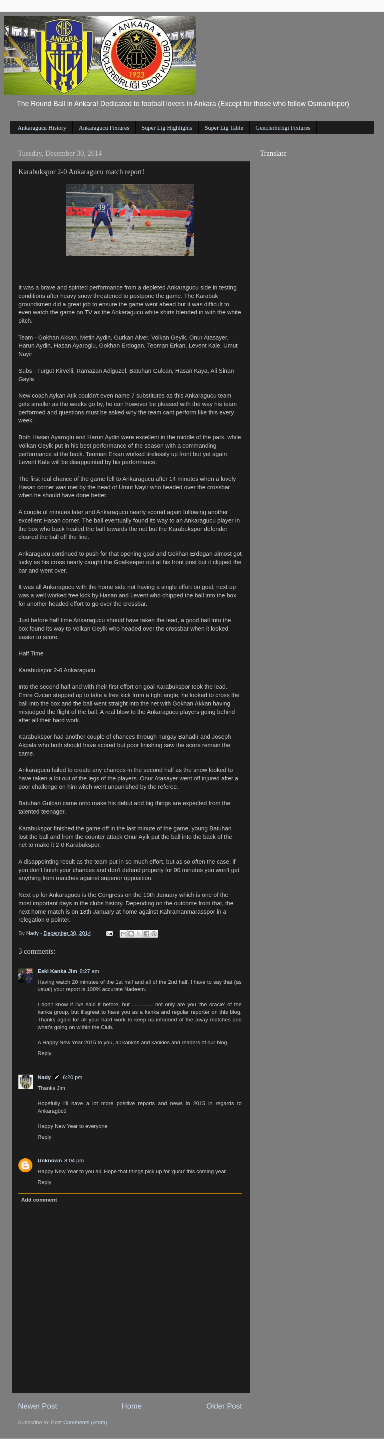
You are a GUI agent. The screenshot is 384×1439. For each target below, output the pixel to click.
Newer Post (37, 1406)
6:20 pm (72, 1077)
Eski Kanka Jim (57, 971)
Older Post (224, 1406)
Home (132, 1406)
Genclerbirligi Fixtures (283, 128)
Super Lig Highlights (167, 128)
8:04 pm (74, 1161)
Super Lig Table (224, 128)
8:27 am (89, 971)
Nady (44, 1077)
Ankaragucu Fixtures (104, 128)
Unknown (50, 1161)
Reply (45, 1053)
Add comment (39, 1200)
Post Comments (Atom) (79, 1422)
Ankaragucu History (42, 128)
